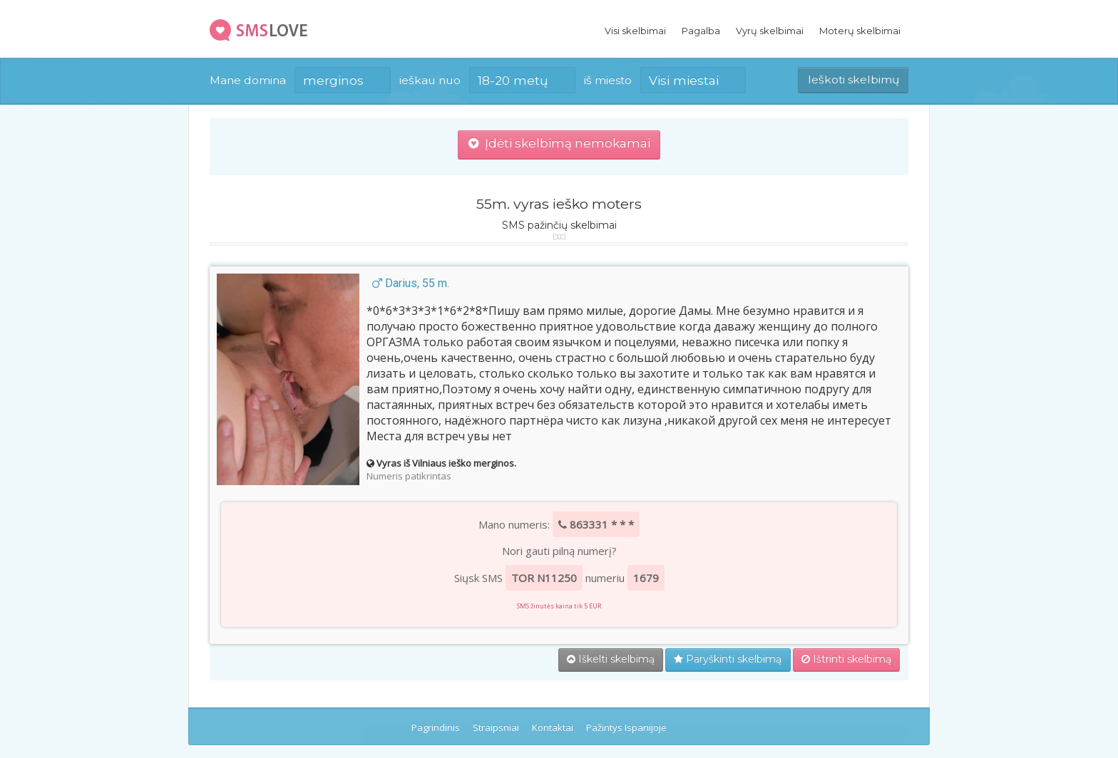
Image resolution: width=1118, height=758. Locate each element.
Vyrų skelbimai (770, 30)
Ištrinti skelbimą (846, 659)
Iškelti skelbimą (611, 659)
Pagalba (701, 30)
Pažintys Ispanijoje (626, 727)
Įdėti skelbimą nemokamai (559, 143)
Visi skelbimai (635, 30)
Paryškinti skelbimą (727, 659)
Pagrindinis (435, 727)
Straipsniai (496, 727)
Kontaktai (552, 727)
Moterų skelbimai (860, 30)
